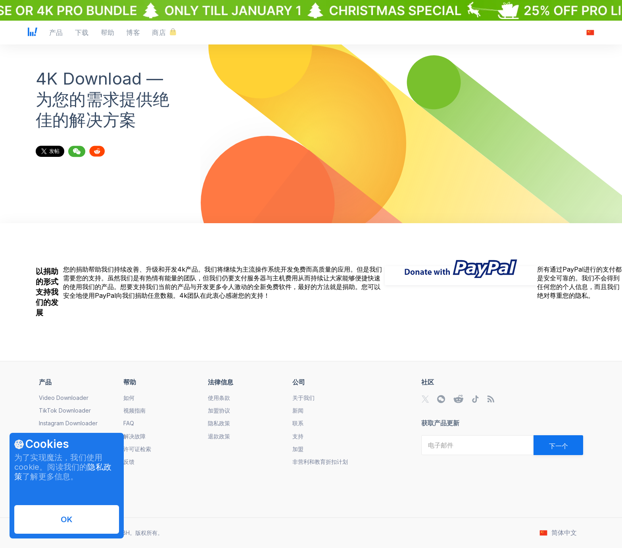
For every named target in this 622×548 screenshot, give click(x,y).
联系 (297, 423)
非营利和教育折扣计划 (320, 461)
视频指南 (134, 410)
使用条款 (219, 397)
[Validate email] (558, 445)
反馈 (128, 461)
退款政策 (219, 436)
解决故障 (134, 436)
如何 (128, 397)
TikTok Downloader (65, 410)
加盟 (297, 449)
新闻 (297, 410)
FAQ (128, 423)
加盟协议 (219, 410)
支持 (297, 436)
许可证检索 (137, 449)
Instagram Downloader (68, 423)
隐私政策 (219, 423)
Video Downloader (63, 397)
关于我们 (303, 397)
